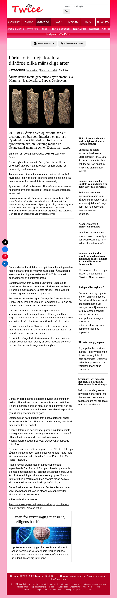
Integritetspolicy (77, 576)
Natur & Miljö (79, 29)
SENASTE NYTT (44, 43)
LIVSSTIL (73, 22)
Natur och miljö (48, 70)
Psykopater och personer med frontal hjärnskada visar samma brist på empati (93, 382)
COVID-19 (64, 34)
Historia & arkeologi (61, 29)
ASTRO (29, 22)
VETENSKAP (43, 22)
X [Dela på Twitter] (5, 242)
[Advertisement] (41, 240)
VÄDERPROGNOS (72, 43)
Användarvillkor (58, 579)
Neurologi (94, 29)
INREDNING (103, 22)
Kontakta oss (51, 576)
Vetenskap (32, 70)
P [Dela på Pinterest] (5, 256)
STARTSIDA (14, 22)
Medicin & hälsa (16, 29)
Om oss (64, 576)
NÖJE (88, 22)
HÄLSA (58, 22)
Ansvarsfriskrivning (96, 576)
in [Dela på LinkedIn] (5, 263)
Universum (32, 29)
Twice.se (39, 576)
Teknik (44, 29)
